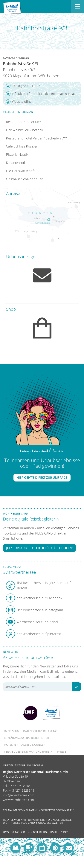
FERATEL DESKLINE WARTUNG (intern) (28, 751)
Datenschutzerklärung (40, 731)
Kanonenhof (15, 162)
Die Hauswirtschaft (20, 171)
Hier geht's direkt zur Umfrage (42, 478)
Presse (61, 751)
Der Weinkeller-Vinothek (24, 130)
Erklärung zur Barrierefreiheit (26, 738)
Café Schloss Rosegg (21, 146)
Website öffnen (19, 101)
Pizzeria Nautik (17, 154)
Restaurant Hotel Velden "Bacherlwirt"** (37, 138)
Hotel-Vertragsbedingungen (24, 744)
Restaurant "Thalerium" (23, 121)
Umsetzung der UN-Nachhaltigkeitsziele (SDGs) (36, 832)
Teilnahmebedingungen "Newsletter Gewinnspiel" (38, 810)
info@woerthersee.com (18, 795)
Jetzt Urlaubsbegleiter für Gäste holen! (39, 548)
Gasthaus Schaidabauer (24, 179)
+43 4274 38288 (19, 786)
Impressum (11, 731)
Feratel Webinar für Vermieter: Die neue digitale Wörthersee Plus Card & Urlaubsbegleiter (37, 821)
